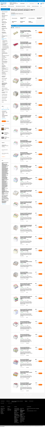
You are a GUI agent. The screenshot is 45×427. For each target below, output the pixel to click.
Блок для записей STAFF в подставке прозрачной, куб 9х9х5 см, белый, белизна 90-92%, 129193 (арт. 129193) (25, 67)
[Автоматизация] (2, 425)
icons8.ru (38, 408)
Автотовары (15, 411)
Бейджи (3, 37)
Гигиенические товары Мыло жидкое (5, 162)
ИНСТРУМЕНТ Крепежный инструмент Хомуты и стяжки (5, 173)
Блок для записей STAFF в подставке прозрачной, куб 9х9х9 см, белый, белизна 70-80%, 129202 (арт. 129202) (25, 92)
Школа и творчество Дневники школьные (5, 199)
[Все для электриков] (26, 425)
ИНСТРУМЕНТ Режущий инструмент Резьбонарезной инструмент (5, 179)
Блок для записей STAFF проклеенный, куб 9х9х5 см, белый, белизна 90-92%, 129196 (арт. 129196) (26, 202)
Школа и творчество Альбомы (5, 198)
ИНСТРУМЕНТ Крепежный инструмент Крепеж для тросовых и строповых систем (5, 170)
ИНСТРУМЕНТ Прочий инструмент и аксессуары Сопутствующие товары (5, 177)
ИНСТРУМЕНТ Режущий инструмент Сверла (4, 181)
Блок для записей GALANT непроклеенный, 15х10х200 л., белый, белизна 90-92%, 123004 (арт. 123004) (25, 43)
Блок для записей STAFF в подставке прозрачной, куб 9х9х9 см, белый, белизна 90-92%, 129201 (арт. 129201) (25, 104)
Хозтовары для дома (22, 417)
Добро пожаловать (3, 408)
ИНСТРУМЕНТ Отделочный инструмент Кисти (5, 174)
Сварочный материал (16, 408)
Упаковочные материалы (5, 71)
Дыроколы (3, 50)
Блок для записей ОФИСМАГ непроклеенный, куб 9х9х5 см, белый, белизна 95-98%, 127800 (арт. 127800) (26, 360)
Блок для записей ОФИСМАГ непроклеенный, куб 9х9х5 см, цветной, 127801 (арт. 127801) (26, 372)
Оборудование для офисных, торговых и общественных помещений (22, 411)
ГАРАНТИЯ (2, 412)
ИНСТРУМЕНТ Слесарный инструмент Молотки (5, 183)
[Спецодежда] (2, 426)
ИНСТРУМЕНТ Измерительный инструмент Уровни (5, 165)
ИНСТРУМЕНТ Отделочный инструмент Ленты (5, 175)
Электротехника (22, 420)
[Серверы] (30, 425)
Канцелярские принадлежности (17, 8)
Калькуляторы (3, 51)
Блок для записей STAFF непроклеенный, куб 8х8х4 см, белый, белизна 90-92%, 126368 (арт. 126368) (26, 129)
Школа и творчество (22, 418)
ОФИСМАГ (3, 112)
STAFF (6, 112)
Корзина (8, 408)
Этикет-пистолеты (4, 74)
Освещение (21, 412)
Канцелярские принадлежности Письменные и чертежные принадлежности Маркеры (5, 192)
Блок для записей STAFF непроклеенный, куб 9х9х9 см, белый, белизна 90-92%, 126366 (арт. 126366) (26, 166)
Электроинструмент (22, 419)
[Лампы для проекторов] (19, 425)
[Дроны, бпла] (14, 425)
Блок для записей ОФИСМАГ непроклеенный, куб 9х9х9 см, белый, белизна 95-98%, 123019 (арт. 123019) (26, 384)
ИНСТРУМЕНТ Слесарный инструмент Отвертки (5, 186)
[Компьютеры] (41, 425)
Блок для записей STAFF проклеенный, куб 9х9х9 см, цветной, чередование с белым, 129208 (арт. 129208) (26, 249)
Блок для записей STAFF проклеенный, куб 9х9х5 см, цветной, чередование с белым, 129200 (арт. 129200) (26, 214)
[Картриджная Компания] (8, 425)
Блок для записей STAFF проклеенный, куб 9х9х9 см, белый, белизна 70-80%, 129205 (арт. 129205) (26, 226)
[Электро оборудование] (35, 425)
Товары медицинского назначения (16, 410)
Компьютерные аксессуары (16, 421)
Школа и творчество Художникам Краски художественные (4, 202)
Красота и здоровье (16, 422)
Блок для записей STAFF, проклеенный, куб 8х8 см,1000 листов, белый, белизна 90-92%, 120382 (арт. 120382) (26, 310)
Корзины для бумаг (4, 57)
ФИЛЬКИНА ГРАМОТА (4, 115)
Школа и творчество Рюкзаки (5, 200)
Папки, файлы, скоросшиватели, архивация (4, 66)
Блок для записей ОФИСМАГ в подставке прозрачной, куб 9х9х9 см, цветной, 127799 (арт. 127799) (25, 348)
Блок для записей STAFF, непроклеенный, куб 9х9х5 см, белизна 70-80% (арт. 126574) (26, 261)
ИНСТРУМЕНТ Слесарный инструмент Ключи (5, 182)
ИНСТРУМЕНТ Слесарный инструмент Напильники (5, 185)
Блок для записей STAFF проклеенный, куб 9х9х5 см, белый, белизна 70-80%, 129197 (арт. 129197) (26, 191)
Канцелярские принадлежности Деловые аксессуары (5, 188)
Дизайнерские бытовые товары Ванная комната (4, 164)
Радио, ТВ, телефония (22, 413)
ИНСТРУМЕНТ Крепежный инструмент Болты (5, 167)
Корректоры (3, 58)
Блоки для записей (4, 40)
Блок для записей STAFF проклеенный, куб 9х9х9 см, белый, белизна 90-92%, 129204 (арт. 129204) (26, 237)
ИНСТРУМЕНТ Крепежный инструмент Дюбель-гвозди (5, 168)
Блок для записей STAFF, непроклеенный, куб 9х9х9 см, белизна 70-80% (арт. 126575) (26, 273)
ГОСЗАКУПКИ (2, 413)
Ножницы (3, 64)
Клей (2, 54)
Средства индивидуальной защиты (22, 415)
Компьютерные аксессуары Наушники (5, 193)
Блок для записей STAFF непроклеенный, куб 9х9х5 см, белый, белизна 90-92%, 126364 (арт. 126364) (26, 141)
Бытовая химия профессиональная (16, 414)
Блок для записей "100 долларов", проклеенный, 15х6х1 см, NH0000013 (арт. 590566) (25, 31)
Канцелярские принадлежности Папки (4, 189)
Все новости (4, 156)
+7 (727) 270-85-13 (22, 3)
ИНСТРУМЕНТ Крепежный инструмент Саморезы (5, 171)
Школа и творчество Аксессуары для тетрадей (5, 197)
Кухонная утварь (22, 408)
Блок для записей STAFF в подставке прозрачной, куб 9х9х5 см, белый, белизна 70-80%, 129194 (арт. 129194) (25, 55)
